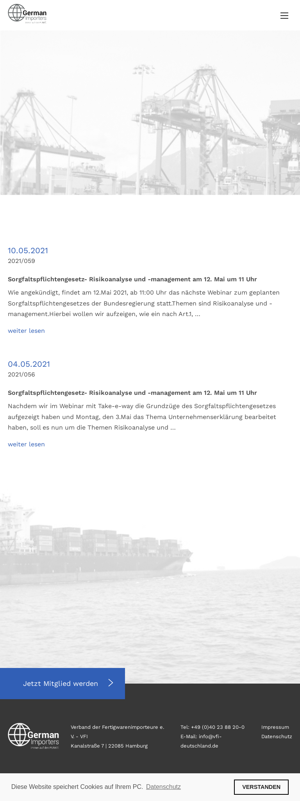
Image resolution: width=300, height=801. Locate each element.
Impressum (275, 727)
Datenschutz (276, 736)
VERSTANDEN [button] (261, 787)
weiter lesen (26, 330)
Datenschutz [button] (163, 786)
